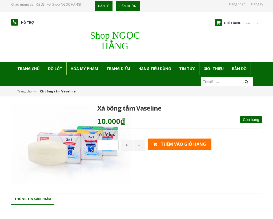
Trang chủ (24, 91)
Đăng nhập (237, 4)
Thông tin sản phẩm (32, 199)
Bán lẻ (103, 6)
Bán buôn (127, 6)
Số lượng (106, 135)
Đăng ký (257, 4)
